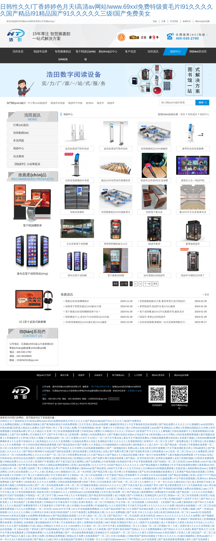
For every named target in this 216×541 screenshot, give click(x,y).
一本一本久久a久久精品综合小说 (173, 481)
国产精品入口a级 (43, 539)
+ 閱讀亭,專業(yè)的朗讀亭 (152, 316)
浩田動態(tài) (19, 132)
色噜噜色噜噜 (44, 458)
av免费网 (32, 515)
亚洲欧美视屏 (35, 502)
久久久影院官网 (117, 505)
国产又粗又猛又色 (133, 485)
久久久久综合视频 (203, 492)
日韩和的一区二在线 (106, 478)
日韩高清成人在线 (98, 451)
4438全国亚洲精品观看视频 (42, 444)
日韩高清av (87, 431)
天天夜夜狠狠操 (86, 427)
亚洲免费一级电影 (79, 434)
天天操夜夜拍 (68, 522)
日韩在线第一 (153, 502)
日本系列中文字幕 (19, 448)
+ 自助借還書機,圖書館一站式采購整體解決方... (162, 322)
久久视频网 (193, 424)
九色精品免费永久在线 (84, 441)
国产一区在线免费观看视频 (79, 532)
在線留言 (98, 375)
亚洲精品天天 (102, 532)
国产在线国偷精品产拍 (53, 529)
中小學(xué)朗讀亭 (37, 103)
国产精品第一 (184, 492)
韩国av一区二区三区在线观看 (87, 475)
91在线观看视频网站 (94, 448)
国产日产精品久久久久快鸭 (67, 448)
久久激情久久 (146, 481)
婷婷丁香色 (89, 481)
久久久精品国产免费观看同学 (22, 505)
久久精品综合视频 (128, 454)
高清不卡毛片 (192, 498)
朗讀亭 (110, 103)
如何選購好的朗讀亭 (154, 275)
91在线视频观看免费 (69, 431)
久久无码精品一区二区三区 (99, 498)
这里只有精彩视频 (184, 458)
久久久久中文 (99, 465)
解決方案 (65, 375)
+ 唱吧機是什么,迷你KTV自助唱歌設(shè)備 (86, 316)
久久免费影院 (200, 451)
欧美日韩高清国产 (60, 512)
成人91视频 (73, 505)
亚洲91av (202, 478)
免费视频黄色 (149, 478)
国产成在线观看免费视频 (171, 539)
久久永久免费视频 (116, 512)
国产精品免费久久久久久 (172, 424)
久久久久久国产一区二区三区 (50, 454)
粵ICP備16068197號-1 (101, 386)
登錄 (155, 21)
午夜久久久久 (125, 488)
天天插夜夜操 (195, 485)
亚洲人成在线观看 (81, 465)
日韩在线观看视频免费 (70, 481)
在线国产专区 (151, 485)
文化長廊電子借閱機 (77, 243)
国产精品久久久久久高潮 (177, 529)
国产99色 (46, 427)
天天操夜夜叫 (46, 505)
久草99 (24, 438)
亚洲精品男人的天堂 (156, 495)
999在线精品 (11, 519)
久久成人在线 (151, 512)
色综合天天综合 (195, 522)
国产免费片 (17, 481)
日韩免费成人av (160, 451)
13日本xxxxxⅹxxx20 (129, 478)
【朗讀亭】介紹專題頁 (24, 164)
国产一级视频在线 (116, 448)
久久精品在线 (55, 478)
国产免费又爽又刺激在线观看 (108, 458)
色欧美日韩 (43, 492)
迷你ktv (89, 103)
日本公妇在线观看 (19, 471)
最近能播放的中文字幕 (47, 522)
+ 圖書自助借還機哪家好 (76, 301)
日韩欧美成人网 (50, 468)
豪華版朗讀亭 (193, 243)
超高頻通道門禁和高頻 (77, 148)
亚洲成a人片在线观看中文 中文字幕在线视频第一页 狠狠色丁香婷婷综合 (164, 519)
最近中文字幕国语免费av (136, 438)
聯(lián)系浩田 (198, 51)
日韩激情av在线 (24, 485)
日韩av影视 (6, 427)
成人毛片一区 (156, 444)
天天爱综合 (196, 441)
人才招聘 (138, 375)
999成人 (138, 488)
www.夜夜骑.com (196, 461)
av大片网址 (169, 434)
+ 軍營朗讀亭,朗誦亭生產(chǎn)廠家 (156, 306)
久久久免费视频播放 (152, 529)
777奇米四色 (134, 539)
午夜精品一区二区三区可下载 (41, 495)
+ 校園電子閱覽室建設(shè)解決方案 (82, 306)
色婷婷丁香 (34, 468)
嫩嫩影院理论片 (118, 424)
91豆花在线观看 (159, 475)
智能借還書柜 (77, 212)
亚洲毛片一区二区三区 (156, 441)
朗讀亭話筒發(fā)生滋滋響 (154, 180)
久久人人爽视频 (162, 431)
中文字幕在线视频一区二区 (33, 519)
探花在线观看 (80, 451)
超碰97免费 (151, 488)
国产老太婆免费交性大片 (173, 485)
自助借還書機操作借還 (77, 180)
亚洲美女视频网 (164, 458)
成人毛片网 (115, 471)
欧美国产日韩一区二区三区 (89, 519)
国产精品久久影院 (14, 498)
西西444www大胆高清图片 (163, 532)
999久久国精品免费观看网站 (54, 465)
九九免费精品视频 (10, 424)
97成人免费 (70, 427)
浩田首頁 (18, 51)
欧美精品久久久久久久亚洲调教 (54, 441)
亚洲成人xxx (53, 471)
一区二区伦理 (44, 509)
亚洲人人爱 (185, 532)
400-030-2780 (187, 38)
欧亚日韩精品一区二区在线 (49, 488)
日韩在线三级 (122, 427)
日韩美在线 (6, 458)
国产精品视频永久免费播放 (155, 465)
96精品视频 (70, 478)
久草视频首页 (11, 438)
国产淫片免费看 (20, 434)
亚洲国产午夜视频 (44, 461)
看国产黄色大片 (200, 529)
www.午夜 (63, 495)
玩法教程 (16, 156)
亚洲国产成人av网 (172, 502)
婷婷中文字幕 (115, 468)
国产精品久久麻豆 (16, 536)
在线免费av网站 (24, 454)
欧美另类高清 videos (152, 515)
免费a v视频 (189, 509)
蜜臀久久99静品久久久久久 (109, 431)
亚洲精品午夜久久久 (128, 522)
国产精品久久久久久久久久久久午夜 (148, 498)
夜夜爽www (44, 515)
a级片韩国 (110, 522)
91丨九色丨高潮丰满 (179, 525)
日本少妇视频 (118, 536)
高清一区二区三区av (181, 451)
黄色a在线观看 (101, 424)
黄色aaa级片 (204, 536)
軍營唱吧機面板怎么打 (116, 243)
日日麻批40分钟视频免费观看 (158, 468)
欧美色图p (156, 434)
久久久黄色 (161, 509)
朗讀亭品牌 (40, 51)
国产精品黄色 (99, 468)
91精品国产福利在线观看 (58, 451)
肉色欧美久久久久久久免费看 (41, 481)
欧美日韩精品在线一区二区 (175, 512)
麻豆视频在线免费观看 (182, 454)
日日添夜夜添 (104, 481)
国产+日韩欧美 (135, 495)
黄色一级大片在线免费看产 (153, 454)
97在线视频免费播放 (89, 509)
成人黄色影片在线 (201, 481)
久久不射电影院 (79, 495)
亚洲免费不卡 (132, 475)
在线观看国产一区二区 (97, 536)
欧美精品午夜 (124, 461)
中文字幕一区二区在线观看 (130, 502)
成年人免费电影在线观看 (90, 522)
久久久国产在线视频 (18, 525)
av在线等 (111, 488)
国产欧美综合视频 (28, 465)
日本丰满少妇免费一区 (113, 492)
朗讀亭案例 (154, 243)
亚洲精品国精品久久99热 (195, 427)
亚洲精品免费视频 (55, 536)
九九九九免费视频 (26, 509)
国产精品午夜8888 (33, 451)
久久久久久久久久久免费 (161, 505)
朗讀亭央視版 (58, 103)
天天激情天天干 (38, 434)
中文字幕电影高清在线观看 (143, 424)
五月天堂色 (85, 424)
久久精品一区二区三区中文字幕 (98, 525)
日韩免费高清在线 (77, 454)
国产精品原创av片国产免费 (72, 444)
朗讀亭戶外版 (75, 103)
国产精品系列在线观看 (101, 495)
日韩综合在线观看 (140, 427)
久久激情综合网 (40, 475)
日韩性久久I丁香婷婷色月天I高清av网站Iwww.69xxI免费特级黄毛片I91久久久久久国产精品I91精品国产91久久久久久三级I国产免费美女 (106, 10)
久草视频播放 (130, 471)
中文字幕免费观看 (143, 461)
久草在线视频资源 (26, 492)
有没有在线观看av (11, 478)
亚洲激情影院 (135, 441)
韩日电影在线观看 (115, 519)
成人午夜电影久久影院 (173, 522)
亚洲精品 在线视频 (24, 522)
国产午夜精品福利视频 (171, 488)
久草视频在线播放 (30, 424)
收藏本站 (187, 21)
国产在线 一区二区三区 (125, 481)
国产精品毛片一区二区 (77, 488)
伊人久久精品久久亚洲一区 (42, 431)
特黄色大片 (175, 509)
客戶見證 (130, 51)
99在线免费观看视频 (188, 434)
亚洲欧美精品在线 (63, 458)
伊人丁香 (58, 427)
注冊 (163, 21)
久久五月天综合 (132, 468)
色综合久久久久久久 (111, 485)
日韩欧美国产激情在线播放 (141, 536)
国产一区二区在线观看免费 (49, 485)
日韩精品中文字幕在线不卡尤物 (60, 502)
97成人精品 (36, 525)
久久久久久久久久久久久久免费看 (183, 515)
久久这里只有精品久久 (23, 441)
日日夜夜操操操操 (60, 498)
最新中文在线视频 (150, 522)
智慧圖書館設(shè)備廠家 (154, 148)
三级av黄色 (121, 498)
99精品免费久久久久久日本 (18, 461)
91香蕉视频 (109, 461)
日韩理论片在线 (40, 512)
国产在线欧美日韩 (140, 451)
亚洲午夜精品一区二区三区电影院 (97, 502)
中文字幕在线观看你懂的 (184, 465)
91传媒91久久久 (59, 492)
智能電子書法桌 (154, 212)
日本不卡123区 (88, 438)
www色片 (195, 512)
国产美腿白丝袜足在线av (122, 434)
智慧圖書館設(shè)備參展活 (115, 212)
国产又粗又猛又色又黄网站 (70, 461)
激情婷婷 (188, 502)
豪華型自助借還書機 (193, 148)
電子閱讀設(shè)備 (86, 55)
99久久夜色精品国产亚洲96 (68, 539)
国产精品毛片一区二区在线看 (124, 515)
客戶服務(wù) (118, 375)
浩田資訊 (153, 51)
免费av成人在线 (136, 448)
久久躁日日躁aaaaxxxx (113, 539)
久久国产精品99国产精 (113, 509)
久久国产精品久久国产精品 (102, 454)
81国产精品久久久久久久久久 (124, 465)
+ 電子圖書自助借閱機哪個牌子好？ (82, 311)
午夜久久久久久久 (167, 536)
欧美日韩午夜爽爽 (156, 448)
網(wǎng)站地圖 (202, 21)
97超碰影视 (101, 505)
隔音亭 (100, 103)
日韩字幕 (60, 505)
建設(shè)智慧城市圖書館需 (115, 180)
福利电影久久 (140, 444)
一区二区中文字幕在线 (110, 438)
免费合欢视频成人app (196, 488)
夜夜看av (204, 465)
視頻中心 (175, 51)
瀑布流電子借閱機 (77, 275)
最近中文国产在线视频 (12, 495)
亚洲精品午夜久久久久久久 (112, 441)
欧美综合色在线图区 (25, 458)
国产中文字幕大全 (58, 434)
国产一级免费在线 (179, 441)
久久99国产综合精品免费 (140, 509)
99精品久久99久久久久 (56, 525)
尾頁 (155, 284)
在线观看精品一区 (126, 525)
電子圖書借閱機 (115, 275)
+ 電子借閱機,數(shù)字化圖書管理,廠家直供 (161, 311)
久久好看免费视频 (54, 532)
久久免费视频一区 (16, 444)
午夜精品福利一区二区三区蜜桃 (62, 438)
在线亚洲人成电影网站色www (191, 468)
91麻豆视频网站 (187, 536)
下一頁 (147, 284)
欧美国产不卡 (144, 431)
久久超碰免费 (165, 478)
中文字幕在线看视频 (185, 478)
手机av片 (131, 431)
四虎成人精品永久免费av (26, 427)
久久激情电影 (97, 488)
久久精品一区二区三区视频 (152, 525)
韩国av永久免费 (75, 536)
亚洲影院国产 (176, 498)
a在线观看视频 (92, 492)
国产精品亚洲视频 (179, 475)
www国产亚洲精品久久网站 (166, 427)
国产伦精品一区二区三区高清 (170, 461)
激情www (86, 468)
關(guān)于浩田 (44, 375)
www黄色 (75, 525)
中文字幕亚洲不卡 (60, 475)
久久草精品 (95, 444)
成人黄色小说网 (36, 536)
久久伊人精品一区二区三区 (92, 515)
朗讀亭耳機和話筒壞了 (193, 275)
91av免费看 (87, 505)
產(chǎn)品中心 (108, 51)
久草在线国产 (18, 502)
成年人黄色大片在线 (41, 448)
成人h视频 (120, 495)
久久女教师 (77, 498)
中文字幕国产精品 (114, 475)
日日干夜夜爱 (79, 512)
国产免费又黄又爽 (119, 451)
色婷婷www (76, 492)
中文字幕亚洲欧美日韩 (179, 448)
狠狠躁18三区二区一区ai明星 (76, 471)
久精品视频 (42, 498)
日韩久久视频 (36, 438)
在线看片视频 (187, 438)
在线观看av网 (18, 431)
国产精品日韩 (100, 471)
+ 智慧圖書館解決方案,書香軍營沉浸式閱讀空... (162, 301)
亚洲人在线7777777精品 (203, 475)
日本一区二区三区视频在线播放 (82, 485)
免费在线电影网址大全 (61, 519)
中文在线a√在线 (203, 454)
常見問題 (174, 21)
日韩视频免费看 (34, 532)
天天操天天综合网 (137, 505)
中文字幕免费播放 (70, 468)
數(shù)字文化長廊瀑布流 (193, 212)
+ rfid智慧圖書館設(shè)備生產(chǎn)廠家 (85, 322)
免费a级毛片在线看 (165, 492)
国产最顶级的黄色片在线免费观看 (60, 424)
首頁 (182, 114)
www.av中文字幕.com (64, 509)
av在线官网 (207, 424)
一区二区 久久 (85, 478)
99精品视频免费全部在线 (164, 438)
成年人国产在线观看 (197, 539)
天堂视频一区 (92, 539)
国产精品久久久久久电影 (79, 529)
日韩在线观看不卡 (181, 431)
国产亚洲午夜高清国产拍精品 (123, 529)
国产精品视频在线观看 (64, 515)
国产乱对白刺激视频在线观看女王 (157, 471)
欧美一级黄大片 (104, 427)
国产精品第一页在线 (176, 444)
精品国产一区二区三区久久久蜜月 (129, 532)
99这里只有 (143, 434)
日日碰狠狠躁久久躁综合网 (116, 444)
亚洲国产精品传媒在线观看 (191, 471)
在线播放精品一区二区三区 (18, 488)
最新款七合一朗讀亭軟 (193, 180)
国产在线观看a (94, 461)
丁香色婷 (34, 529)
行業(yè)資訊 (19, 125)
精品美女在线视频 (186, 505)
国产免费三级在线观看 (34, 478)
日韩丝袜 (30, 498)
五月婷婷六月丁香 (21, 475)
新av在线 (23, 529)
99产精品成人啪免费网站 (140, 492)
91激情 (145, 475)
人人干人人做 (37, 471)
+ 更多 (205, 294)
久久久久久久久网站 (20, 512)
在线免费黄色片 (98, 434)
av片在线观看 (149, 539)
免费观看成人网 (96, 512)
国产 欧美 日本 (135, 512)
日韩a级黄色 (199, 448)
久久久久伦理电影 (201, 525)
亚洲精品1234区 (83, 458)
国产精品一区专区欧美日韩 (140, 458)
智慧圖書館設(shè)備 (63, 55)
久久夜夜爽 (100, 529)
